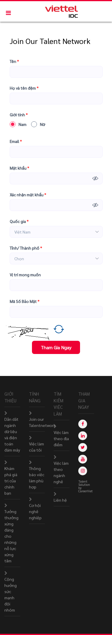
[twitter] (82, 447)
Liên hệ (60, 500)
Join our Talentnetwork (42, 422)
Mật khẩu (19, 168)
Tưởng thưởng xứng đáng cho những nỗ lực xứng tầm (11, 536)
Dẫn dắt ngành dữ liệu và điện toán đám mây (12, 434)
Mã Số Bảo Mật (24, 301)
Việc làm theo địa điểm (61, 438)
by (80, 487)
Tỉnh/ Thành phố (26, 248)
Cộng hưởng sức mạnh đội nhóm (10, 594)
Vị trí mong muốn (25, 274)
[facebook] (82, 424)
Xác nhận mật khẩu (28, 195)
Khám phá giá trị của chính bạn (10, 481)
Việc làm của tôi (36, 446)
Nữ (38, 124)
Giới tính (19, 115)
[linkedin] (82, 435)
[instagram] (82, 471)
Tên (14, 61)
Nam (18, 124)
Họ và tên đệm (24, 88)
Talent (83, 481)
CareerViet (85, 491)
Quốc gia (19, 221)
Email (16, 141)
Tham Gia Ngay (56, 347)
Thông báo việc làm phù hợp (36, 477)
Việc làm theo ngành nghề (61, 472)
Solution (84, 484)
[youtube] (82, 459)
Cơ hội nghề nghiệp (35, 511)
